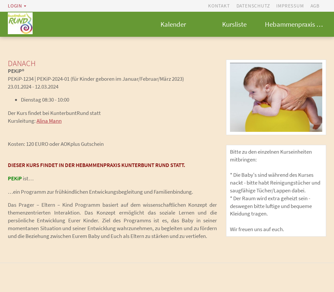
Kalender (173, 24)
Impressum (290, 6)
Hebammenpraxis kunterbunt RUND (295, 24)
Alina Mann (49, 120)
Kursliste (234, 24)
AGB (315, 6)
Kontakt (219, 6)
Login (15, 6)
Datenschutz (253, 6)
